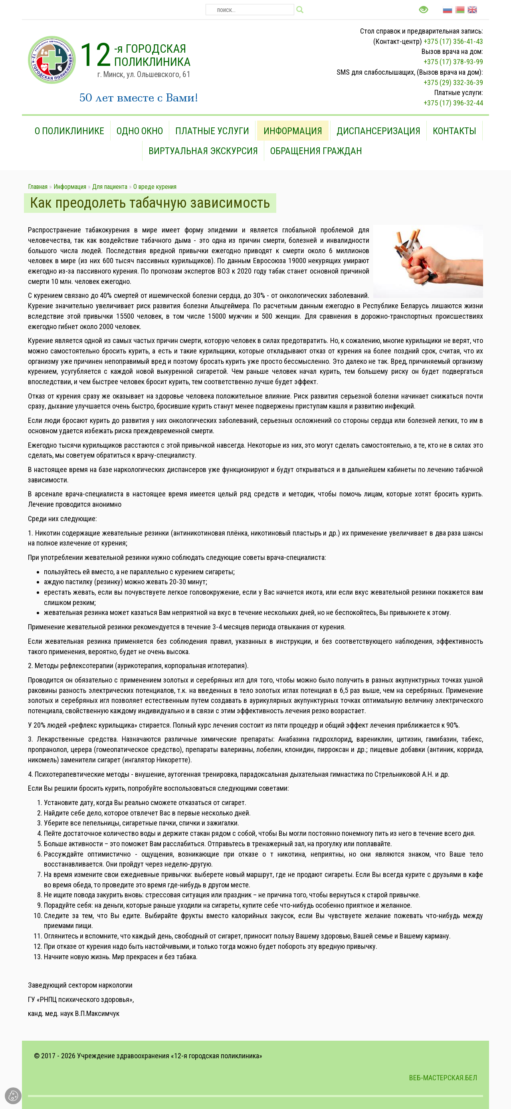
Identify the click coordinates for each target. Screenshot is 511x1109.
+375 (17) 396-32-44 (453, 103)
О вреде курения (154, 186)
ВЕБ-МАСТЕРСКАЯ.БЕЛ (443, 1077)
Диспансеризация (378, 131)
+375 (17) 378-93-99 (453, 62)
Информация (292, 131)
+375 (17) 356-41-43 (453, 41)
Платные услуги (212, 131)
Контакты (454, 131)
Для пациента (109, 186)
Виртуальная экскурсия (203, 151)
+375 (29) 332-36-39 (453, 82)
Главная (38, 186)
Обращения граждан (316, 151)
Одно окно (140, 131)
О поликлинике (69, 131)
